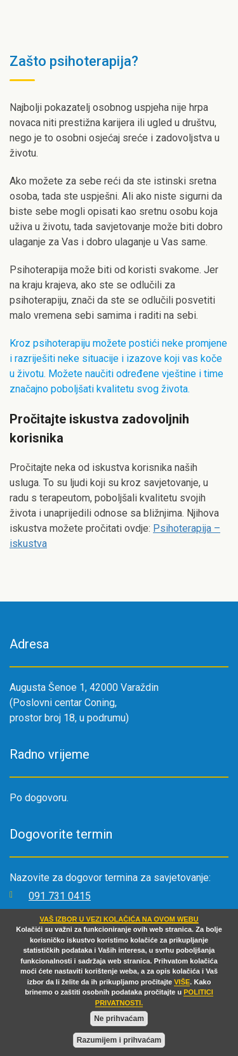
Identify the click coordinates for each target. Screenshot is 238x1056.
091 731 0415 (60, 896)
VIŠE (182, 982)
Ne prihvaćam (119, 1018)
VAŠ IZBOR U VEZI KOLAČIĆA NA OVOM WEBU (118, 919)
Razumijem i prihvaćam (119, 1040)
